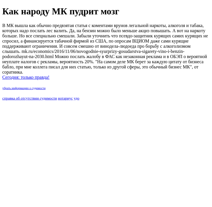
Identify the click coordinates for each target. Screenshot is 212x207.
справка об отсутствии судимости (29, 98)
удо (76, 98)
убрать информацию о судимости (24, 88)
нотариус (65, 98)
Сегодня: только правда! (25, 77)
